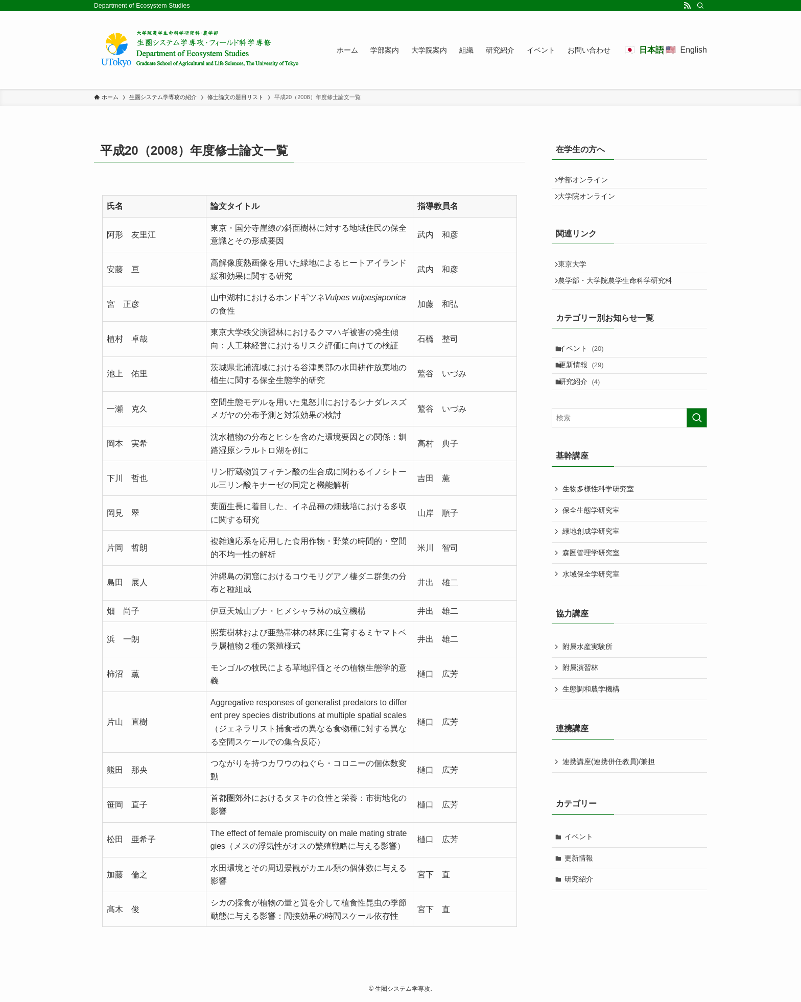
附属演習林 (580, 701)
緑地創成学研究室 (591, 565)
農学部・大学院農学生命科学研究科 (619, 297)
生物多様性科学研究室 (598, 522)
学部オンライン (587, 182)
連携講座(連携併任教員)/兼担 (608, 795)
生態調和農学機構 (591, 722)
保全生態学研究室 (591, 543)
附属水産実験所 (587, 680)
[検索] (700, 5)
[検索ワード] (629, 451)
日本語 (651, 49)
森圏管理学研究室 (591, 586)
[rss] (687, 5)
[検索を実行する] (697, 451)
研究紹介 (585, 412)
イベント (586, 370)
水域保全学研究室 (591, 607)
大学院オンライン (591, 203)
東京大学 (576, 276)
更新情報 (586, 391)
